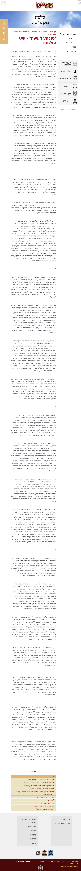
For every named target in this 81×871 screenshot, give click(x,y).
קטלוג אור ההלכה (29, 819)
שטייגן (45, 32)
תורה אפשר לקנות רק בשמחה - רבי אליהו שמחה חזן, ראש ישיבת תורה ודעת (35, 793)
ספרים (33, 822)
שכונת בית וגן (71, 55)
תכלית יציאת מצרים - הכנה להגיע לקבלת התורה (38, 782)
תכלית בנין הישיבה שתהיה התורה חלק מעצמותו (38, 785)
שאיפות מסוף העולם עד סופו (44, 806)
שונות (34, 843)
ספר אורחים (71, 51)
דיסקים (33, 839)
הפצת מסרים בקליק (62, 823)
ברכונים (33, 835)
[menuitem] (67, 34)
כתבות (34, 32)
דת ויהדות (27, 32)
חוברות (33, 830)
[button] (12, 3)
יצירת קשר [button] (3, 31)
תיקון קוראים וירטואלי (68, 34)
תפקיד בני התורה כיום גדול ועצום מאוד (41, 779)
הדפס (32, 771)
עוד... (52, 776)
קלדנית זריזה (65, 819)
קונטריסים (32, 826)
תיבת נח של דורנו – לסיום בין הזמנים (41, 789)
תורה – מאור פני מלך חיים (45, 797)
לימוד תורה (17, 32)
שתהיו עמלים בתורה (47, 803)
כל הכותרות (72, 38)
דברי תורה (52, 34)
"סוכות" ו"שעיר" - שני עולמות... (37, 40)
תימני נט (73, 47)
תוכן (40, 32)
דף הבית (53, 32)
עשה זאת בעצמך (70, 42)
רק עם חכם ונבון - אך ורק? (45, 809)
